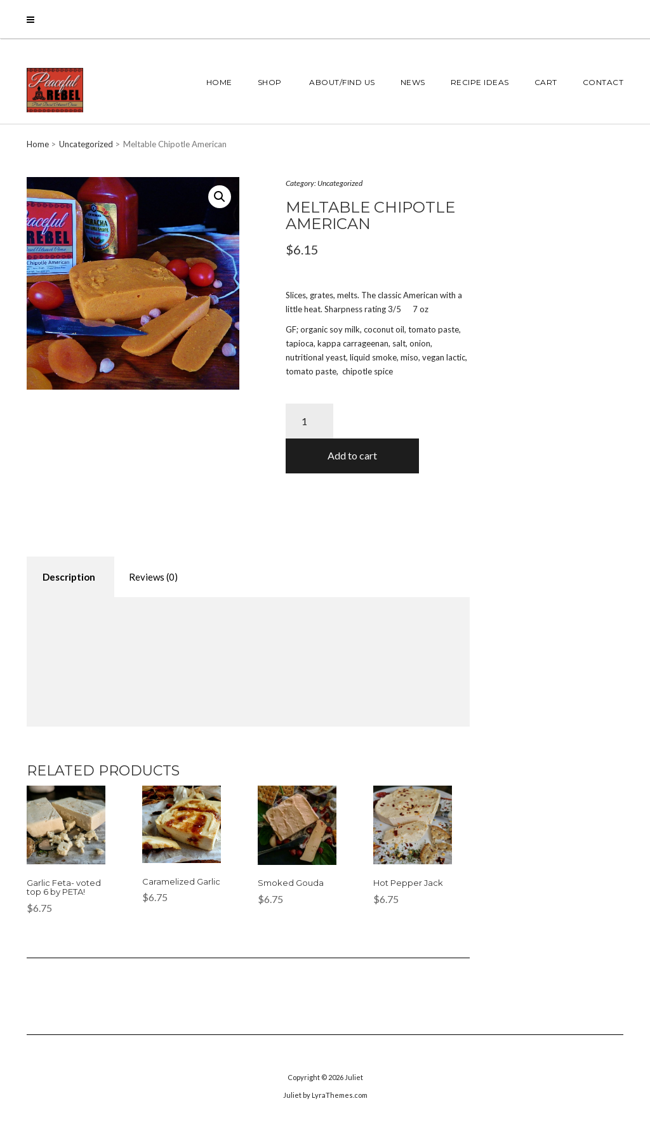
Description (69, 577)
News (413, 82)
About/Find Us (341, 82)
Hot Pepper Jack (408, 883)
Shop (270, 82)
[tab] (68, 577)
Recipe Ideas (480, 82)
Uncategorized (86, 144)
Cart (545, 82)
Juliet (354, 1077)
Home (219, 82)
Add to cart (352, 455)
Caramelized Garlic (181, 881)
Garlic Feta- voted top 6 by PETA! (64, 887)
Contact (603, 82)
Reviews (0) (153, 577)
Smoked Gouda (291, 883)
